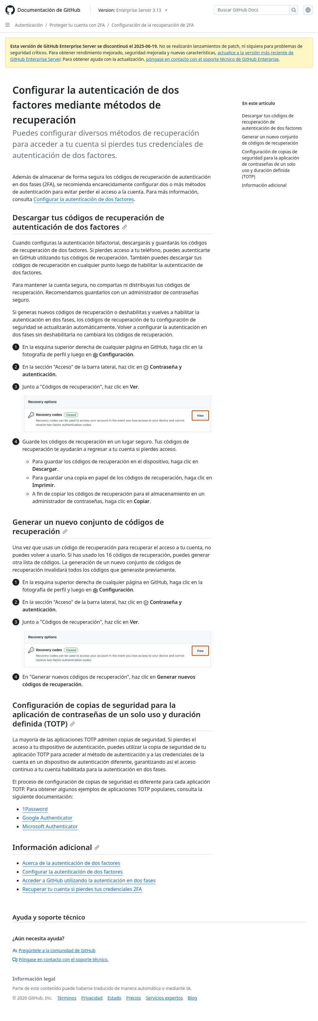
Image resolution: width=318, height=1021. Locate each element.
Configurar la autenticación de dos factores (84, 199)
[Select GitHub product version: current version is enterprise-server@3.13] (132, 10)
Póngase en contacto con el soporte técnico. (60, 959)
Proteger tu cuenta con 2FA (77, 25)
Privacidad (91, 998)
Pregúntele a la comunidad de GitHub (53, 950)
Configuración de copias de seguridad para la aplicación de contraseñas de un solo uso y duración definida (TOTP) (106, 714)
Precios (133, 998)
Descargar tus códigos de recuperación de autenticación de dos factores (88, 222)
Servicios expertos (164, 998)
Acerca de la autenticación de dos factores (71, 863)
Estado (114, 998)
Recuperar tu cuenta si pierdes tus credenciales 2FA (82, 889)
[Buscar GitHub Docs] (251, 10)
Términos (66, 998)
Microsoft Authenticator (50, 826)
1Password (35, 809)
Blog (192, 998)
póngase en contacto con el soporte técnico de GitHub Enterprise (212, 59)
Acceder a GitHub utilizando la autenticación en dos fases (89, 880)
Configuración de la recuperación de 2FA (152, 25)
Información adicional (55, 847)
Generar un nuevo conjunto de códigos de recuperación (88, 526)
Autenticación (29, 25)
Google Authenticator (47, 817)
